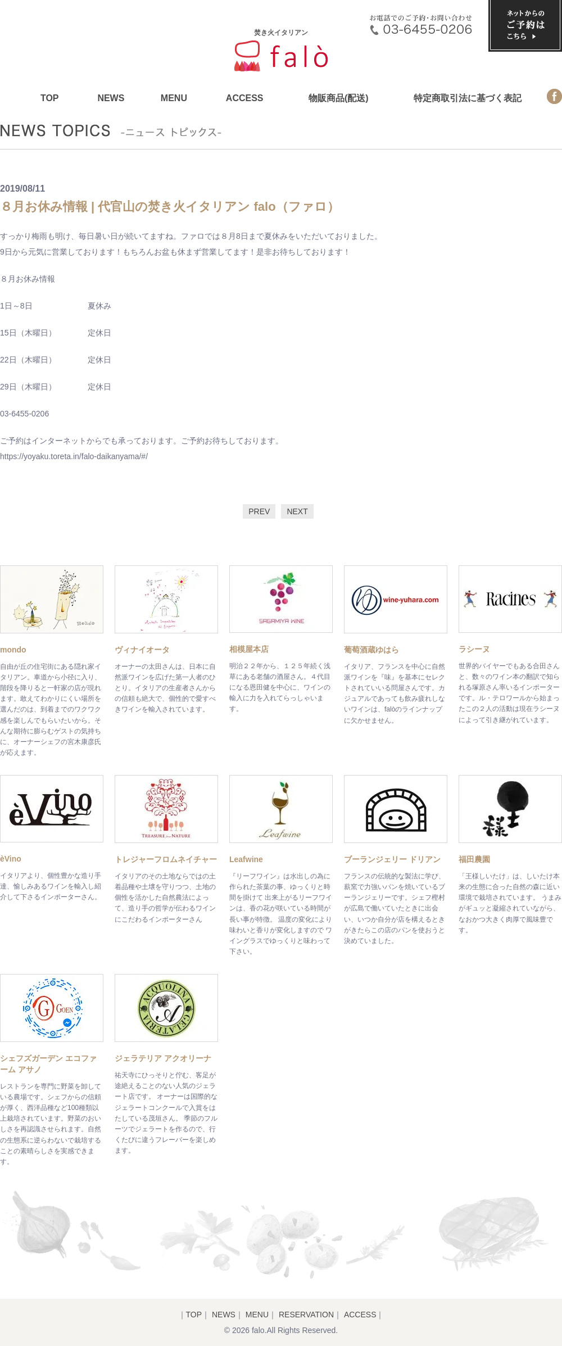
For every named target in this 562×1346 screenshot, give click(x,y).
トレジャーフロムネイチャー (166, 859)
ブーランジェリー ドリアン (392, 859)
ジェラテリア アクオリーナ (163, 1058)
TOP (49, 98)
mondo (13, 649)
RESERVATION (306, 1314)
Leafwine (246, 859)
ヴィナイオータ (142, 649)
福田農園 (474, 859)
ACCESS (245, 98)
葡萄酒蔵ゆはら (371, 649)
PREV (259, 511)
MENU (174, 98)
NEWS (110, 98)
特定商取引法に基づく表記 (468, 98)
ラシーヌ (474, 649)
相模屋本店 (249, 649)
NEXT (297, 511)
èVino (10, 858)
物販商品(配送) (339, 98)
